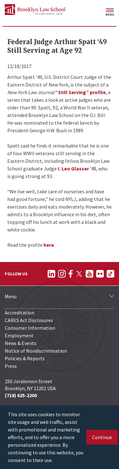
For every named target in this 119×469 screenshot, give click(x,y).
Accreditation (19, 312)
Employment (19, 335)
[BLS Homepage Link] (35, 9)
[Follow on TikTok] (110, 274)
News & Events (20, 343)
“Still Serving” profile (80, 92)
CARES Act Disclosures (29, 320)
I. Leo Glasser (73, 168)
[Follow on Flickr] (100, 274)
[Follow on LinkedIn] (51, 274)
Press (11, 366)
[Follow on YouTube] (89, 274)
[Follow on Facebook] (71, 274)
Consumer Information (30, 328)
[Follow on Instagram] (62, 274)
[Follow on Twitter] (79, 274)
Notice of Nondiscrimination (36, 351)
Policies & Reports (25, 358)
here (48, 245)
